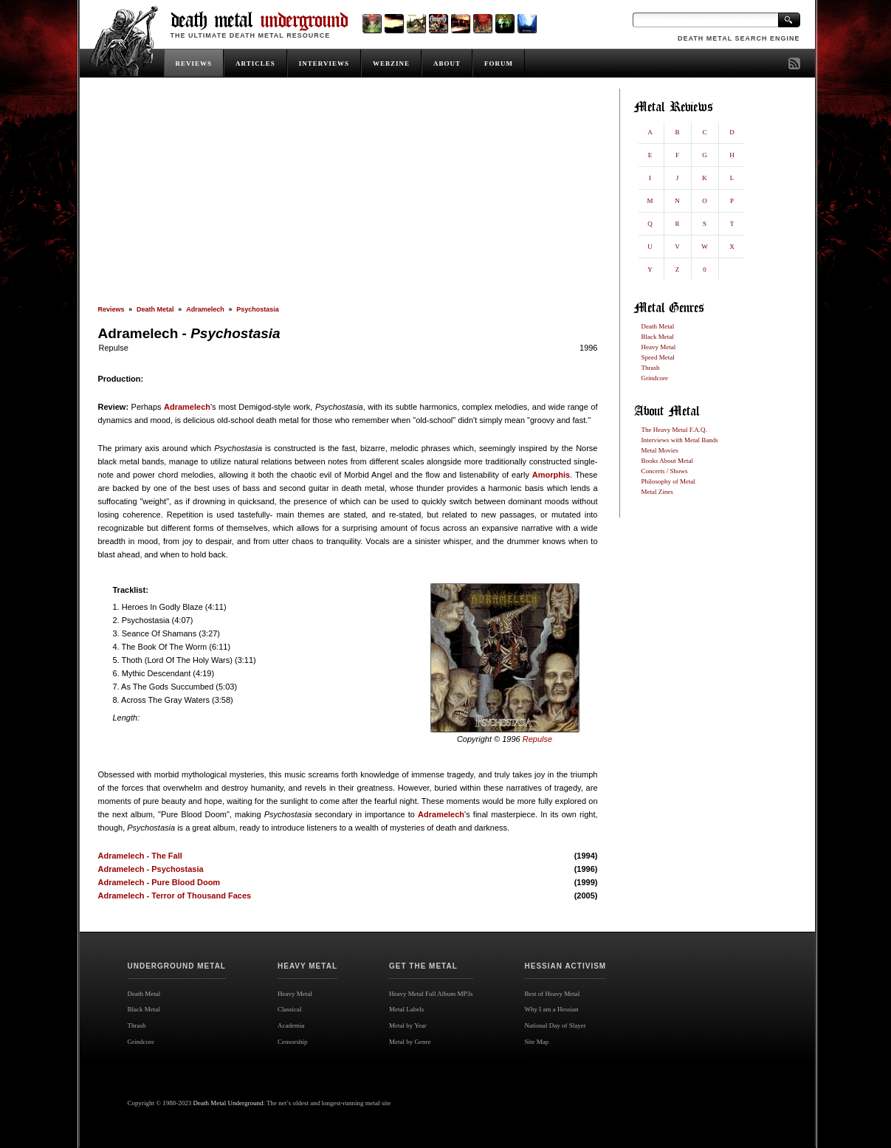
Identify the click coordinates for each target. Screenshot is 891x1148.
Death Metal (155, 309)
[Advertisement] (348, 197)
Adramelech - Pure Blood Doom (159, 882)
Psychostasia (257, 309)
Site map (542, 1057)
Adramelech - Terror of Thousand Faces (175, 895)
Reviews (111, 309)
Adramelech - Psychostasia (151, 869)
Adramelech (205, 309)
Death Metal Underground (228, 1103)
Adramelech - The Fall (140, 855)
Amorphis (551, 474)
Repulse (113, 347)
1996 (588, 347)
